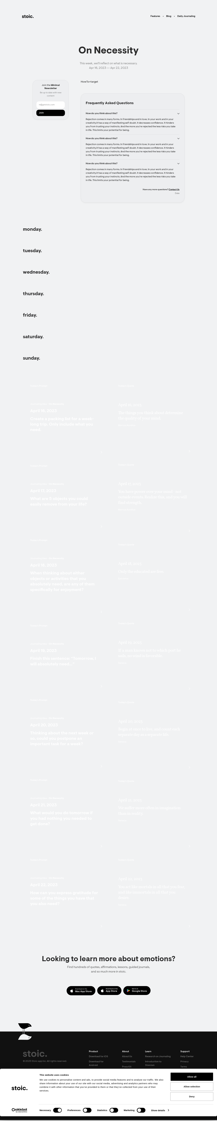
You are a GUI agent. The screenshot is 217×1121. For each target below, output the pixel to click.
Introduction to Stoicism (153, 1068)
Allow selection (192, 1091)
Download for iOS (98, 1057)
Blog (168, 16)
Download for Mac (99, 1071)
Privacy (185, 1062)
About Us (127, 1057)
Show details (158, 1115)
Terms (184, 1067)
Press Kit (127, 1067)
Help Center (187, 1057)
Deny (192, 1101)
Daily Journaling (186, 16)
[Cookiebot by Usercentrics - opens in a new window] (19, 1115)
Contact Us (174, 190)
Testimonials (129, 1062)
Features (155, 16)
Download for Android (96, 1064)
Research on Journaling (152, 1059)
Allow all (192, 1081)
